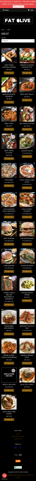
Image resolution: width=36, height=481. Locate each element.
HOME (18, 434)
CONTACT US (18, 439)
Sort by (3, 38)
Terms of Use (24, 475)
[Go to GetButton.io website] (4, 479)
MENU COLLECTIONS (18, 436)
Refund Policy (16, 475)
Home (2, 29)
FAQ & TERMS (18, 6)
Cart (30, 10)
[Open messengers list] (4, 475)
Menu (6, 10)
